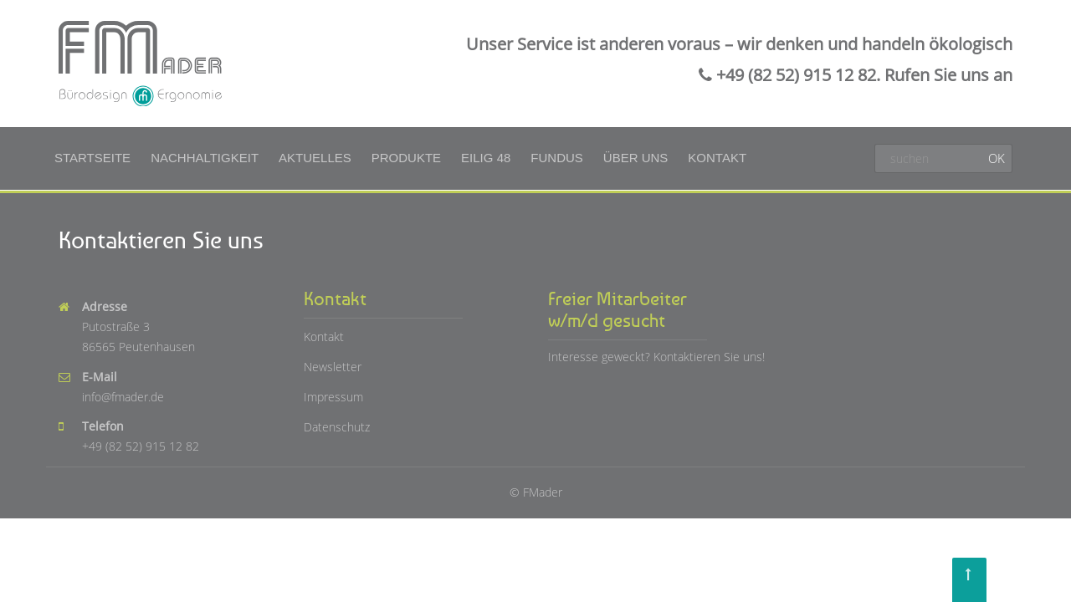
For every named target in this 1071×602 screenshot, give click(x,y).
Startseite (92, 157)
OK (996, 158)
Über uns (636, 157)
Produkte (406, 157)
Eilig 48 (485, 157)
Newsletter (332, 367)
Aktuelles (315, 157)
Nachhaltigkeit (205, 157)
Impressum (333, 397)
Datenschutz (337, 427)
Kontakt (717, 157)
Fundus (556, 157)
